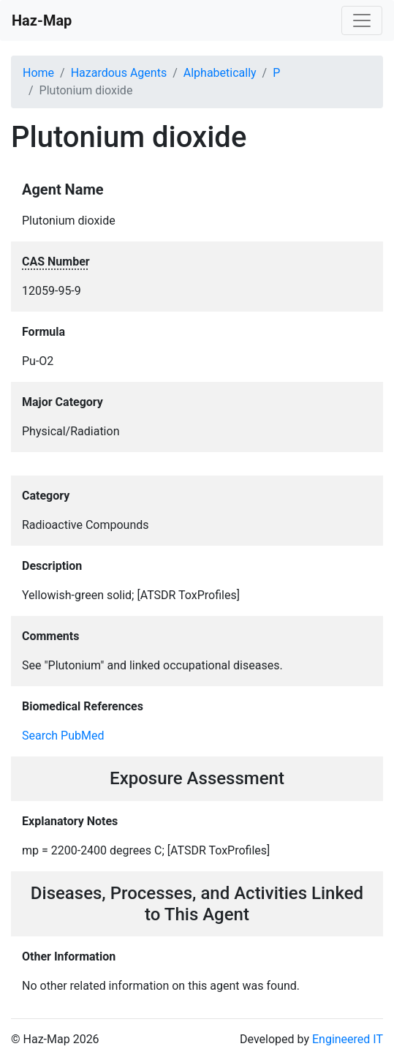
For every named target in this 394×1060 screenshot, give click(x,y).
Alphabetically (220, 73)
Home (38, 73)
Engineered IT (347, 1039)
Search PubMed (63, 736)
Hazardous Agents (119, 73)
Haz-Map (42, 20)
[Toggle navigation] (361, 20)
